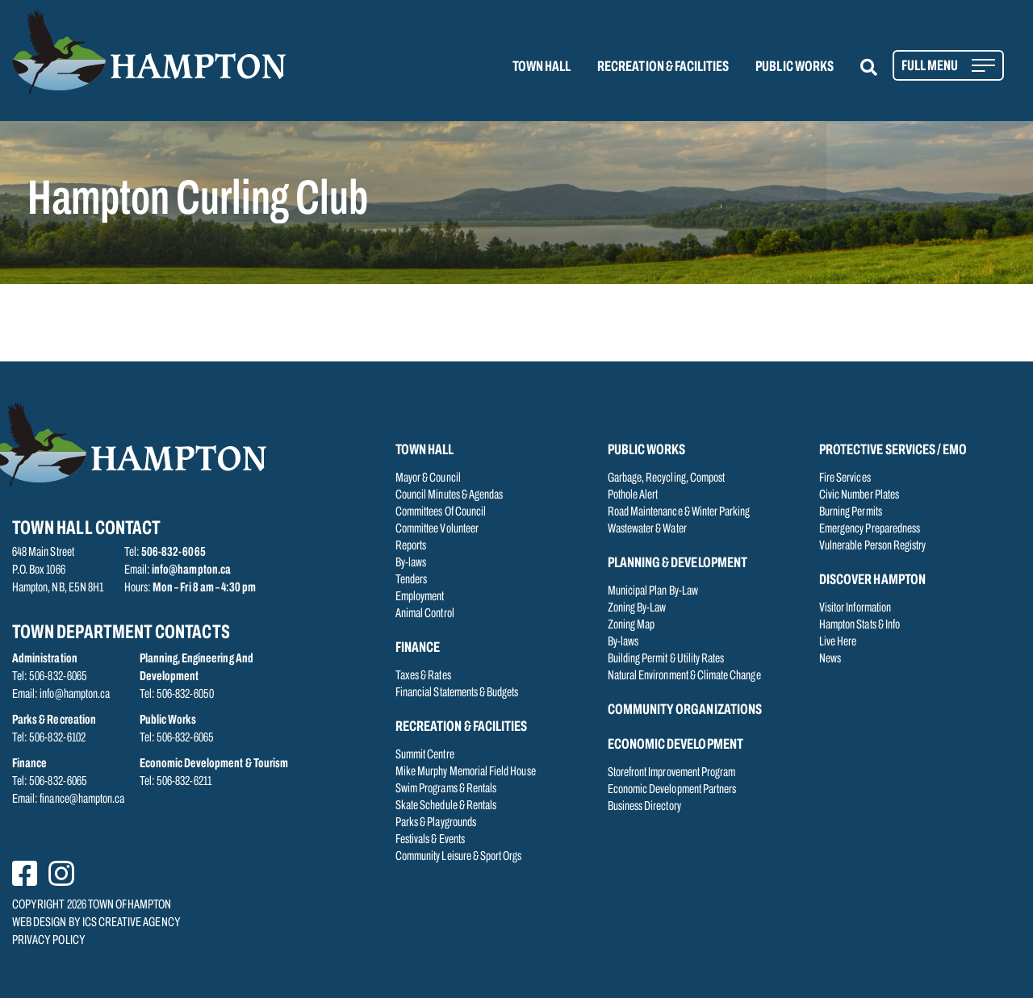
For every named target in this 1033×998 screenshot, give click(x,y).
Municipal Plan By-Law (653, 591)
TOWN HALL (541, 67)
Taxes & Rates (423, 676)
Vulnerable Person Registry (872, 546)
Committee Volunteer (437, 529)
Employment (420, 597)
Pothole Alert (633, 495)
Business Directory (644, 806)
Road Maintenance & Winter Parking (679, 512)
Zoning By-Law (637, 608)
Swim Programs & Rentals (445, 789)
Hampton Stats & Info (859, 625)
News (830, 659)
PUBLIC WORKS (794, 67)
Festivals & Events (430, 839)
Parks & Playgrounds (435, 822)
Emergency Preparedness (869, 529)
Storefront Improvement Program (672, 772)
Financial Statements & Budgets (457, 693)
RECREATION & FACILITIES (663, 67)
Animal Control (424, 614)
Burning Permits (850, 512)
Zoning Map (631, 625)
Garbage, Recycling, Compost (666, 478)
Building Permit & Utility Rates (666, 659)
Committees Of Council (440, 512)
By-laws (410, 563)
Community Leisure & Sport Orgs (458, 856)
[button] (878, 67)
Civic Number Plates (859, 495)
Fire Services (845, 478)
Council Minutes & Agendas (449, 495)
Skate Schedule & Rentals (445, 806)
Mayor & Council (428, 478)
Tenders (411, 580)
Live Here (837, 642)
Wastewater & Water (647, 529)
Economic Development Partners (672, 789)
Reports (410, 546)
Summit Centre (424, 755)
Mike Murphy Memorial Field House (465, 772)
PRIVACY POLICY (49, 940)
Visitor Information (855, 608)
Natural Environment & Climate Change (684, 676)
